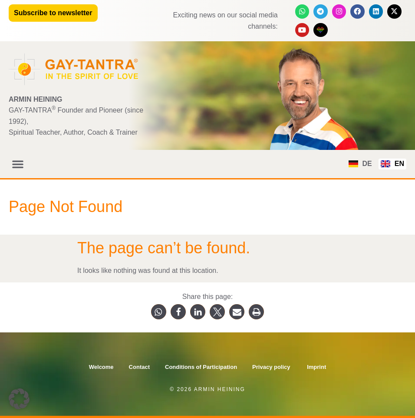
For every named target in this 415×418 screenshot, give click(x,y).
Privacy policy (272, 366)
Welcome (101, 366)
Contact (139, 366)
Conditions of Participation (201, 366)
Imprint (316, 366)
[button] (18, 163)
